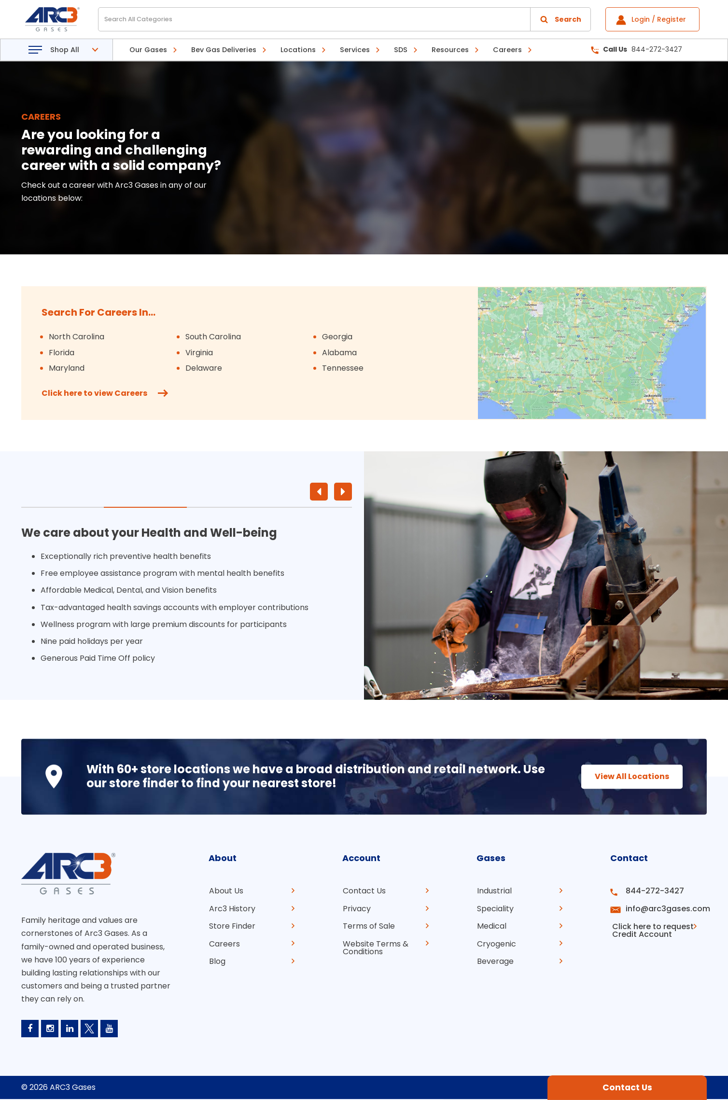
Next (343, 492)
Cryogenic (496, 942)
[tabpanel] (186, 597)
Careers (507, 50)
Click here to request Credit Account (650, 929)
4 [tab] (310, 507)
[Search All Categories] (344, 19)
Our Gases (148, 50)
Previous (319, 492)
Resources (450, 50)
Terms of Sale (368, 925)
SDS (400, 50)
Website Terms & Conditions (375, 946)
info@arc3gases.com (665, 908)
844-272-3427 (636, 49)
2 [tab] (145, 507)
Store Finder (232, 925)
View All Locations (627, 776)
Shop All (64, 50)
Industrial (493, 890)
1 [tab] (62, 507)
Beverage (494, 960)
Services (355, 50)
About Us (226, 890)
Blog (217, 960)
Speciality (494, 908)
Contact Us (363, 890)
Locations (298, 50)
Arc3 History (232, 908)
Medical (491, 925)
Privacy (356, 908)
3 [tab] (228, 507)
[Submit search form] (560, 19)
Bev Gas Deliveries (223, 50)
